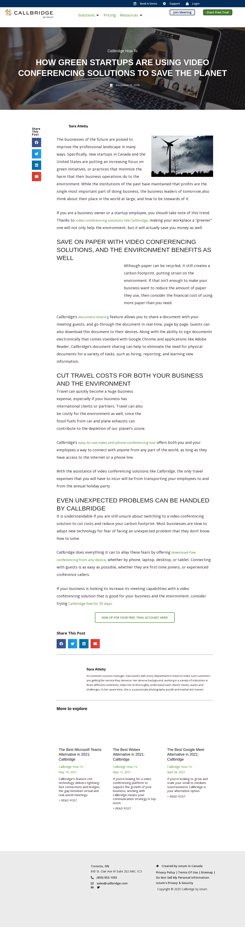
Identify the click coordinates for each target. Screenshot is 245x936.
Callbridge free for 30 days (91, 610)
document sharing (94, 324)
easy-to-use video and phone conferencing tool (120, 449)
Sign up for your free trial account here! (135, 625)
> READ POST (68, 808)
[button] (89, 15)
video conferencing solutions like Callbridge (114, 220)
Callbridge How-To (71, 774)
